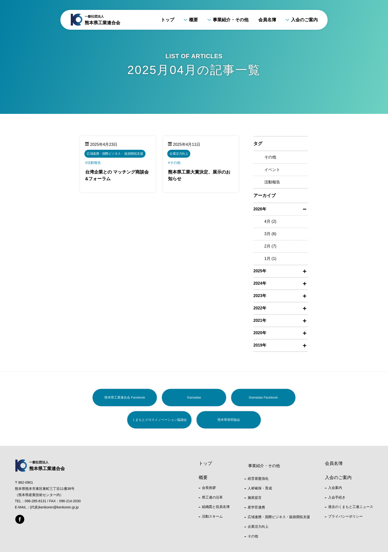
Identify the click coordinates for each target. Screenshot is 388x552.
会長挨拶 (209, 488)
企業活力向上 (258, 526)
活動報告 (272, 182)
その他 (270, 157)
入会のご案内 (304, 19)
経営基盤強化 (258, 478)
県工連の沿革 (212, 497)
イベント (272, 170)
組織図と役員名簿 (216, 507)
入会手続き (336, 497)
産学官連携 (256, 507)
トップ (167, 19)
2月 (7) (270, 246)
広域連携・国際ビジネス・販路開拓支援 (279, 517)
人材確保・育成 (260, 488)
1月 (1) (270, 258)
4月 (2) (270, 221)
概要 (193, 19)
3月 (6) (270, 234)
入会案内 (335, 488)
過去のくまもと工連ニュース (350, 507)
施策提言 (255, 498)
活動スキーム (212, 516)
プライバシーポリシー (345, 516)
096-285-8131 (35, 501)
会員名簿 (267, 19)
